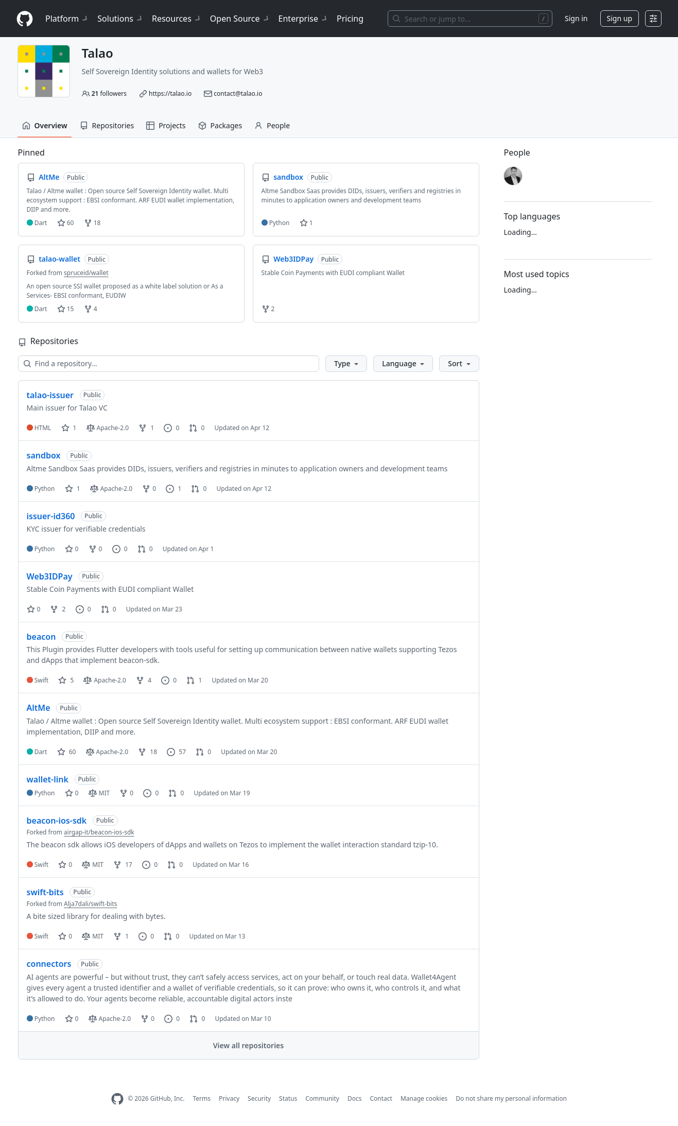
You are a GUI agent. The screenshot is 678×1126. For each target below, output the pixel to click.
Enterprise (303, 18)
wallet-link (47, 779)
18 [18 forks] (147, 751)
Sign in (576, 18)
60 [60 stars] (66, 751)
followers (109, 93)
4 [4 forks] (143, 680)
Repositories (107, 125)
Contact (381, 1098)
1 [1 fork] (146, 427)
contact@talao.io (238, 93)
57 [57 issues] (176, 751)
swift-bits (45, 892)
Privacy (229, 1098)
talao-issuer (50, 395)
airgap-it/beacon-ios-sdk (99, 832)
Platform (67, 18)
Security (259, 1098)
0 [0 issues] (171, 427)
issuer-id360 (51, 516)
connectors (49, 963)
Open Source (240, 18)
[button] (346, 363)
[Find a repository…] (168, 363)
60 (65, 222)
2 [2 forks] (57, 609)
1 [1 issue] (173, 488)
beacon (41, 636)
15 (65, 308)
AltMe (38, 707)
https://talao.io (170, 93)
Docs (354, 1098)
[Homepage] (24, 18)
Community (322, 1098)
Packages (220, 125)
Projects (165, 125)
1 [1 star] (69, 427)
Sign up (619, 18)
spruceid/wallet (86, 272)
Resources (177, 18)
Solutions (120, 18)
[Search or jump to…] (470, 18)
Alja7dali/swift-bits (90, 903)
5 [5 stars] (66, 680)
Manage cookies (424, 1098)
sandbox (44, 455)
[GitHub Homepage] (117, 1099)
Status (288, 1098)
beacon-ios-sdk (57, 820)
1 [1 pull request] (194, 680)
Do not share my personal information (511, 1098)
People (272, 125)
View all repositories (248, 1045)
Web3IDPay (50, 576)
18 (92, 222)
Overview (44, 125)
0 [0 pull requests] (196, 427)
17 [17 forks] (122, 864)
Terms (202, 1098)
